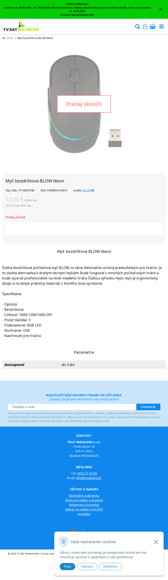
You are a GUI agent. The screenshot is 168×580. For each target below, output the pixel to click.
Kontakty (84, 514)
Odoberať (148, 407)
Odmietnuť (110, 566)
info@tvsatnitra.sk (88, 478)
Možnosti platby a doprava (84, 500)
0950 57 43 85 (87, 473)
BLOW (88, 190)
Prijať (67, 566)
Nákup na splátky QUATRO (84, 509)
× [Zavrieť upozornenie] (161, 9)
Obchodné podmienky (84, 495)
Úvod (9, 38)
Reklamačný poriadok (84, 505)
